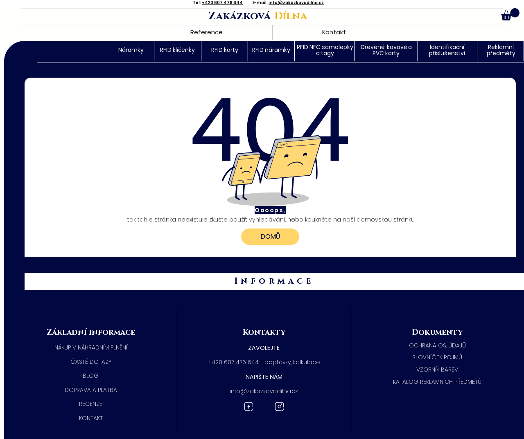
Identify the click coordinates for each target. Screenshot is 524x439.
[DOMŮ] (270, 236)
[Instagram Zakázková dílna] (279, 406)
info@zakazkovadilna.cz (296, 2)
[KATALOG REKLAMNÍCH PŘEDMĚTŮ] (437, 382)
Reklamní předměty (501, 50)
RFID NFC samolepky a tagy (325, 50)
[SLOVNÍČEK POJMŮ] (437, 358)
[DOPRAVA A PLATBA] (91, 390)
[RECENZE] (91, 404)
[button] (510, 14)
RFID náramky (271, 50)
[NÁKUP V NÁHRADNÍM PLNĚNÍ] (91, 348)
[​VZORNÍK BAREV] (437, 370)
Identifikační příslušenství (447, 50)
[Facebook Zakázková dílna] (249, 406)
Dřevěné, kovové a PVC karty (386, 50)
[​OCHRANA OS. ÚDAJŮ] (437, 346)
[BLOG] (91, 376)
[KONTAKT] (91, 418)
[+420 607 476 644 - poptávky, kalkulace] (264, 362)
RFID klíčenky (177, 50)
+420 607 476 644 (222, 2)
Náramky (131, 50)
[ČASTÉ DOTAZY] (91, 362)
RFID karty (224, 50)
